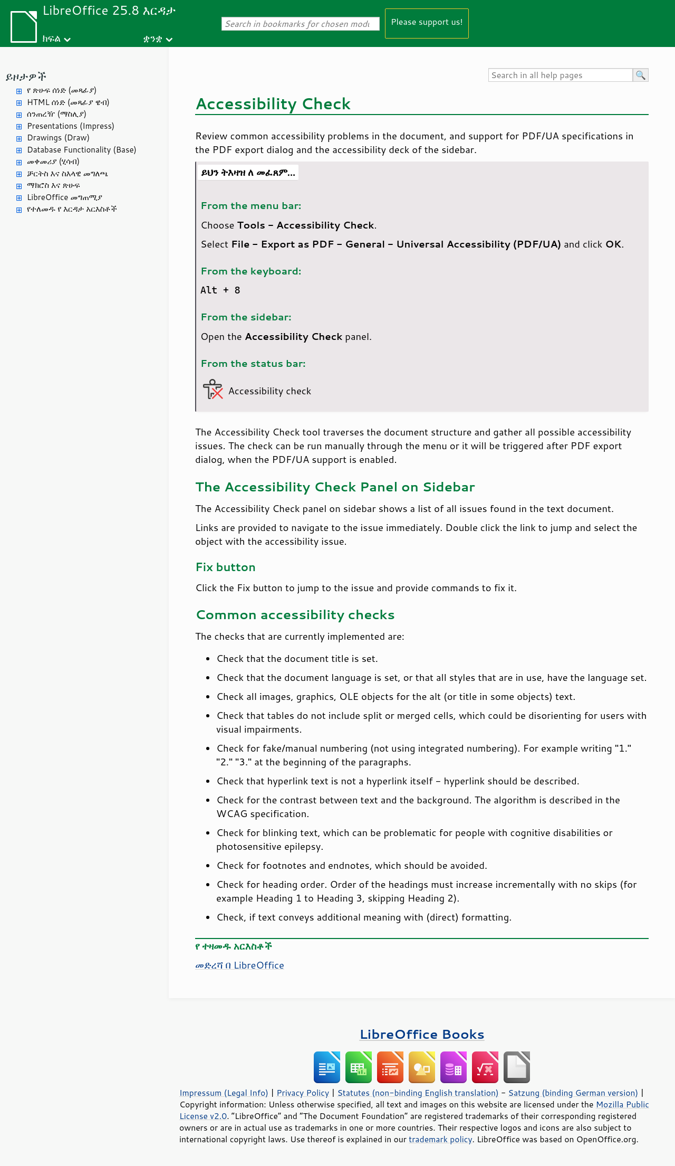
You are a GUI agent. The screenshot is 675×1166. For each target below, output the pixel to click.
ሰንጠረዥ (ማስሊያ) (56, 113)
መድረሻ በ (239, 965)
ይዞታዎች (25, 76)
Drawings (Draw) (58, 137)
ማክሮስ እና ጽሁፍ (53, 185)
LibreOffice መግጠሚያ (64, 197)
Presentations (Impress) (70, 125)
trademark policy (440, 1139)
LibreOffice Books (422, 1034)
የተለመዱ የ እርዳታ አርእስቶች (72, 208)
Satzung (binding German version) (573, 1092)
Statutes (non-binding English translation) (417, 1092)
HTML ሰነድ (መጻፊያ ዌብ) (68, 102)
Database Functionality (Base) (82, 149)
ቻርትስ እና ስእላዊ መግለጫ (67, 173)
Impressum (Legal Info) (223, 1092)
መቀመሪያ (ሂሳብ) (53, 161)
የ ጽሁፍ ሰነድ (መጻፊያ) (62, 90)
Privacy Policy (302, 1092)
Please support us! (427, 21)
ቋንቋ (152, 38)
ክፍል (51, 38)
